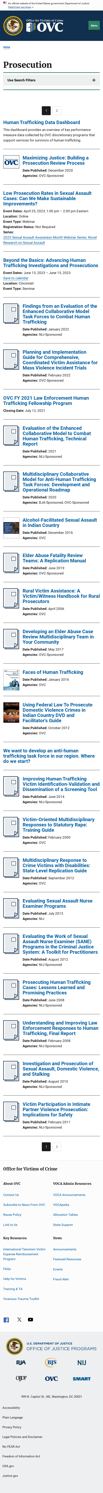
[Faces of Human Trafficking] (11, 681)
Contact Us (11, 1195)
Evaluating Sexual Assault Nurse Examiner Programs (57, 903)
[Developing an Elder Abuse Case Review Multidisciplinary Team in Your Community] (11, 648)
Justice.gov (10, 1476)
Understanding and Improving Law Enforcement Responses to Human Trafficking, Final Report (60, 1028)
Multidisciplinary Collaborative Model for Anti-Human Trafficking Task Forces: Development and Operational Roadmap (59, 482)
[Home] (46, 25)
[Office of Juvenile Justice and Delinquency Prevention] (21, 1382)
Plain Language (12, 1417)
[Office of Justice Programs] (13, 26)
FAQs (7, 1269)
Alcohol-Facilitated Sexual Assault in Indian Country (60, 522)
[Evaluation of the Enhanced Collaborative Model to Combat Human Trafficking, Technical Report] (11, 445)
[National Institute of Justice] (82, 1366)
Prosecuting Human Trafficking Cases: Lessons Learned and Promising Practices (57, 987)
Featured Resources (67, 1259)
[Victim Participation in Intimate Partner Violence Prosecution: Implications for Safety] (11, 1121)
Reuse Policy (12, 1215)
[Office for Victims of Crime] (51, 1382)
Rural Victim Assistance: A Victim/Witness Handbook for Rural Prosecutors (61, 596)
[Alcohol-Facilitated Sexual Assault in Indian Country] (11, 528)
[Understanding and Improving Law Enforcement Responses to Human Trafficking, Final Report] (11, 1039)
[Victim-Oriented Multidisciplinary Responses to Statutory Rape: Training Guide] (11, 836)
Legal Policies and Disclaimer (22, 1437)
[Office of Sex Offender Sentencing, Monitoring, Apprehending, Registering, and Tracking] (82, 1381)
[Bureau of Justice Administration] (21, 1366)
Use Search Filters (21, 80)
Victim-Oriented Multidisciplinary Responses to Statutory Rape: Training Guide (59, 825)
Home (6, 47)
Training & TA (12, 1289)
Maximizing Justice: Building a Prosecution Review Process (56, 160)
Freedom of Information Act (21, 1456)
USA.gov (8, 1466)
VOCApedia (61, 1205)
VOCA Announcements (69, 1195)
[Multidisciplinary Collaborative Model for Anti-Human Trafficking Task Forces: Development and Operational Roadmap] (11, 490)
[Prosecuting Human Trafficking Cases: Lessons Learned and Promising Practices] (11, 999)
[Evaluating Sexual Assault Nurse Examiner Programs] (11, 917)
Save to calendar (15, 278)
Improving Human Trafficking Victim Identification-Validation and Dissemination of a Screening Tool (61, 784)
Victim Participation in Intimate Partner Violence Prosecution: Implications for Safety (56, 1109)
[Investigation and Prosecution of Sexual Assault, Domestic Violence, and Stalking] (11, 1080)
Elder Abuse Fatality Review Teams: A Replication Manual (54, 558)
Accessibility (11, 1408)
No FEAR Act (11, 1446)
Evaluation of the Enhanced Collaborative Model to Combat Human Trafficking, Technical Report (57, 436)
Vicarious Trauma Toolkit (21, 1299)
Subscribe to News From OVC (24, 1205)
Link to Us (10, 1225)
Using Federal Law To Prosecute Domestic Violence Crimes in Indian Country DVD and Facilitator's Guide (57, 712)
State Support (63, 1225)
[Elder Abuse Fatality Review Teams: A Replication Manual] (11, 572)
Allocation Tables (65, 1215)
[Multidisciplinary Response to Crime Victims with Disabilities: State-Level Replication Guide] (11, 877)
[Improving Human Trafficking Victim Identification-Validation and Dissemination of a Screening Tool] (11, 795)
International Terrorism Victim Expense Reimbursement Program (24, 1254)
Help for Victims (14, 1279)
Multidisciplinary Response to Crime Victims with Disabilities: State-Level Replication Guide (56, 865)
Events (58, 1269)
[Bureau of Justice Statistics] (51, 1368)
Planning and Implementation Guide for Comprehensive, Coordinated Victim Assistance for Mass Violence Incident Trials (60, 360)
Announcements (64, 1249)
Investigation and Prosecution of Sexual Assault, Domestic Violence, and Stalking (61, 1069)
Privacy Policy (11, 1427)
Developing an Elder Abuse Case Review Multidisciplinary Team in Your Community (58, 637)
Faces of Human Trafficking (53, 672)
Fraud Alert (61, 1279)
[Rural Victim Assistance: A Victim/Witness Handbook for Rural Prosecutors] (11, 607)
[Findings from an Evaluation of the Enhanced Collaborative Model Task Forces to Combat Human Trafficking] (11, 323)
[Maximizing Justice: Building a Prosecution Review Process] (11, 162)
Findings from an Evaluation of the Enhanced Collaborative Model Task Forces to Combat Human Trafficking (60, 314)
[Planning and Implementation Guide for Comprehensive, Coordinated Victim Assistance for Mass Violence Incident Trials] (11, 368)
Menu (94, 25)
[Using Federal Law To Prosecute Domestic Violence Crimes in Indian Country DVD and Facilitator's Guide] (11, 713)
